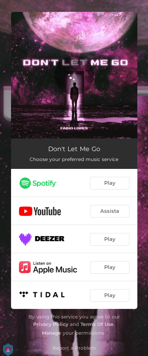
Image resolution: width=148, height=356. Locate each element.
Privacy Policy (50, 324)
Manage (51, 333)
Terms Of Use (97, 324)
